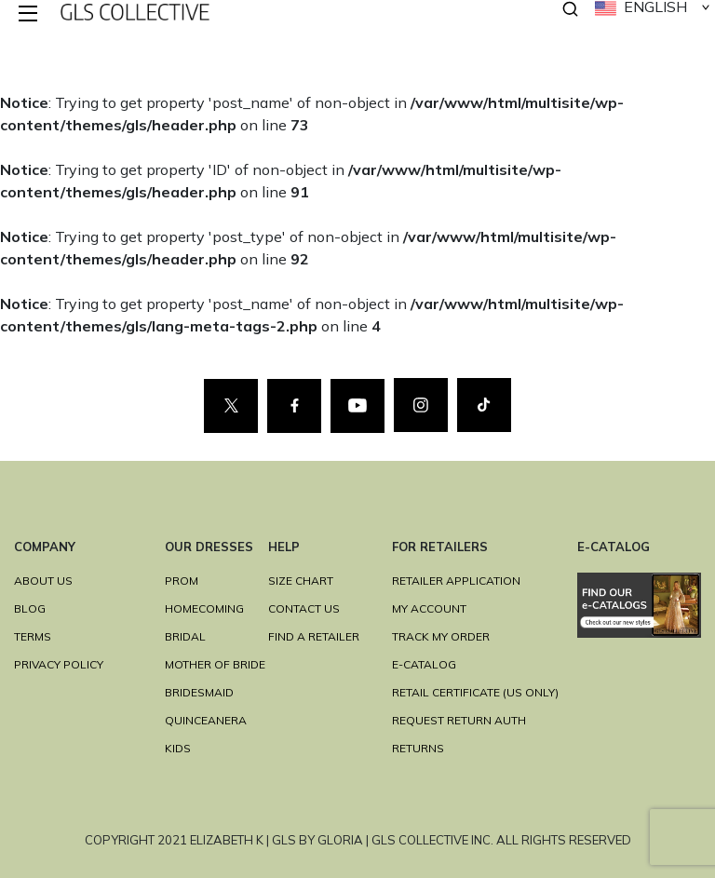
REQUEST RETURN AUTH (459, 720)
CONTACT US (304, 608)
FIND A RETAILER (313, 636)
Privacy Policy (58, 664)
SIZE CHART (300, 581)
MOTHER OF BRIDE (215, 664)
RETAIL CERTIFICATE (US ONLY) (475, 692)
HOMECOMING (204, 608)
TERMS (32, 636)
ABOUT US (43, 581)
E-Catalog (424, 664)
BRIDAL (185, 636)
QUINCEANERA (206, 720)
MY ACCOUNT (429, 608)
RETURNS (418, 748)
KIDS (178, 748)
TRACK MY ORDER (441, 636)
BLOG (30, 608)
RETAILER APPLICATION (456, 581)
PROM (181, 581)
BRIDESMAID (199, 692)
